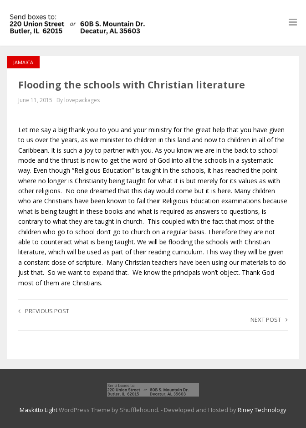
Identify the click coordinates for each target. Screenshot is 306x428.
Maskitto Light (38, 410)
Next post (269, 319)
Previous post (43, 311)
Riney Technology (262, 410)
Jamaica (23, 62)
